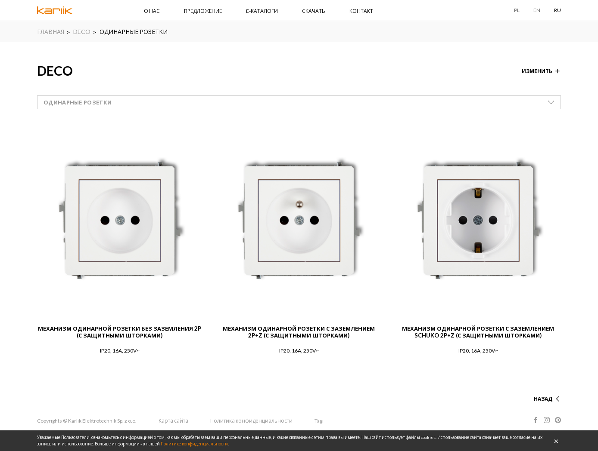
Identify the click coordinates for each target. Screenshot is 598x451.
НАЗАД (543, 399)
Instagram (547, 420)
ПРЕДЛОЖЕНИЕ (203, 11)
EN (536, 10)
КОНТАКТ (361, 11)
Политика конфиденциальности (251, 420)
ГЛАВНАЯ (50, 31)
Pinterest (558, 420)
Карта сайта (173, 420)
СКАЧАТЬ (313, 11)
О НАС (152, 11)
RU (557, 10)
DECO (81, 31)
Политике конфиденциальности (194, 443)
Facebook (536, 420)
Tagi (319, 420)
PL (517, 10)
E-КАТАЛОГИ (262, 11)
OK (556, 440)
